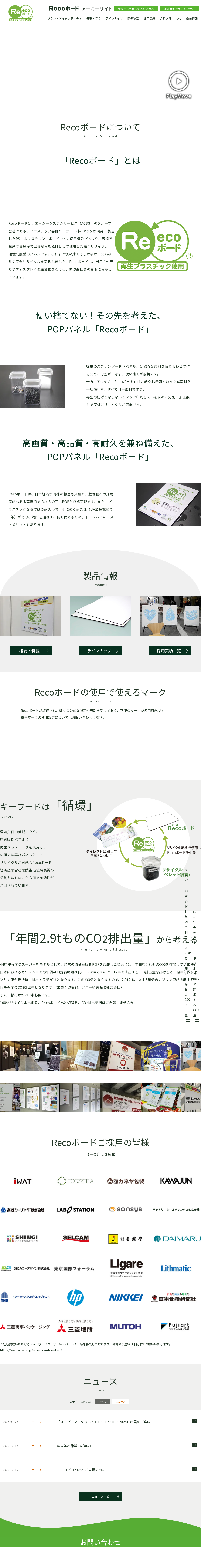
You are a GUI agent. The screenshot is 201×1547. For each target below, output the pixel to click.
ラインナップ (114, 18)
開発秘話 (133, 18)
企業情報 (192, 18)
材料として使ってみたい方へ (136, 9)
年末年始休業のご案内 (74, 1500)
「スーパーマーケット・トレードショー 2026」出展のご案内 (103, 1476)
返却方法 (165, 18)
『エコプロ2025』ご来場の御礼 (81, 1524)
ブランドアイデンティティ (64, 18)
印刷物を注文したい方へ (179, 9)
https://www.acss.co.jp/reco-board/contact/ (31, 1405)
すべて (102, 1456)
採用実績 (149, 18)
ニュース (121, 1456)
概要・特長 (93, 18)
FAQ (178, 18)
